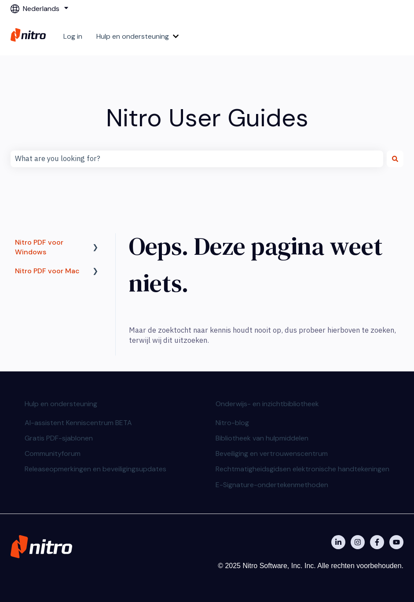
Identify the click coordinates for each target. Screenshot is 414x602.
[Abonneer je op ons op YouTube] (396, 542)
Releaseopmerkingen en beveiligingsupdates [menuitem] (95, 469)
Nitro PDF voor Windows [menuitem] (39, 247)
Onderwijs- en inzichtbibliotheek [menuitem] (267, 403)
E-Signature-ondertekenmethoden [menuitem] (272, 484)
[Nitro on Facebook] (377, 542)
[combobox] (197, 158)
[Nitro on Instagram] (358, 542)
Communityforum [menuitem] (53, 453)
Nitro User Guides (207, 118)
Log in (72, 36)
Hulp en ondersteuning (132, 36)
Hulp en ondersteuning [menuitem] (61, 403)
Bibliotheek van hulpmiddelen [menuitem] (262, 438)
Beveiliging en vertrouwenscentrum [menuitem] (272, 453)
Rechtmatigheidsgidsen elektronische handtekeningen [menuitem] (302, 469)
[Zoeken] (395, 158)
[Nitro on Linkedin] (338, 542)
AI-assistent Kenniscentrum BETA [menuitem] (78, 422)
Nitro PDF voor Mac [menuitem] (47, 270)
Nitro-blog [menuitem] (232, 422)
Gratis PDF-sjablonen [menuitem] (59, 438)
